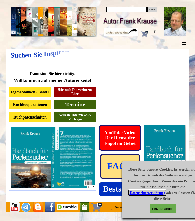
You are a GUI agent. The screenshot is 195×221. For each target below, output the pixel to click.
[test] (120, 138)
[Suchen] (126, 9)
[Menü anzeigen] (184, 44)
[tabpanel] (52, 77)
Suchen (152, 9)
